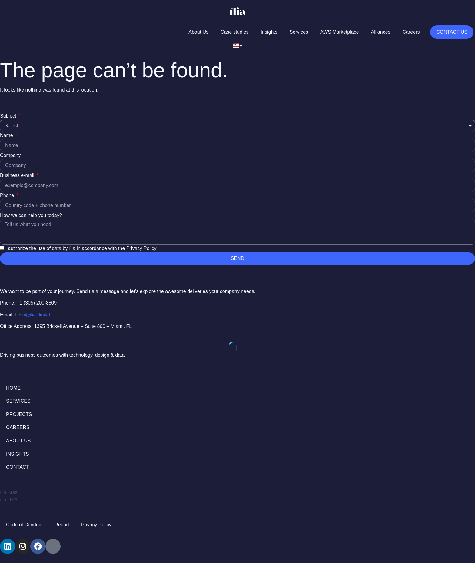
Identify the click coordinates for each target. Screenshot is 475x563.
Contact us (451, 32)
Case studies (235, 32)
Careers (411, 32)
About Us (198, 32)
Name (7, 135)
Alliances (380, 32)
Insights (269, 32)
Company (11, 155)
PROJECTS (19, 414)
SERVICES (18, 401)
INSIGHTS (17, 454)
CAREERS (17, 427)
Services (299, 32)
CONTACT (17, 467)
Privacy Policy (96, 524)
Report (62, 524)
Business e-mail (17, 175)
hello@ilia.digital (32, 314)
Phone (7, 195)
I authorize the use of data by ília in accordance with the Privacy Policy (80, 248)
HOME (13, 388)
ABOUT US (18, 440)
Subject (9, 115)
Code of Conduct (24, 524)
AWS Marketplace (339, 32)
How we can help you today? (31, 215)
